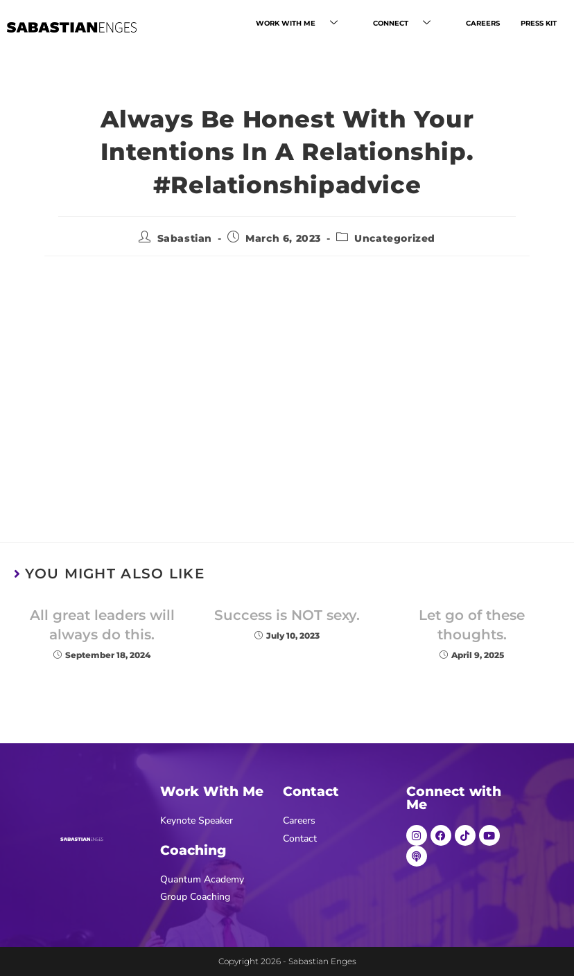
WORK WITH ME (309, 23)
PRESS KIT (539, 23)
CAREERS (485, 23)
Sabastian (184, 238)
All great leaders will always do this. (102, 625)
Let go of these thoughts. (472, 625)
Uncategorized (394, 238)
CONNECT (411, 23)
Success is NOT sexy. (287, 615)
